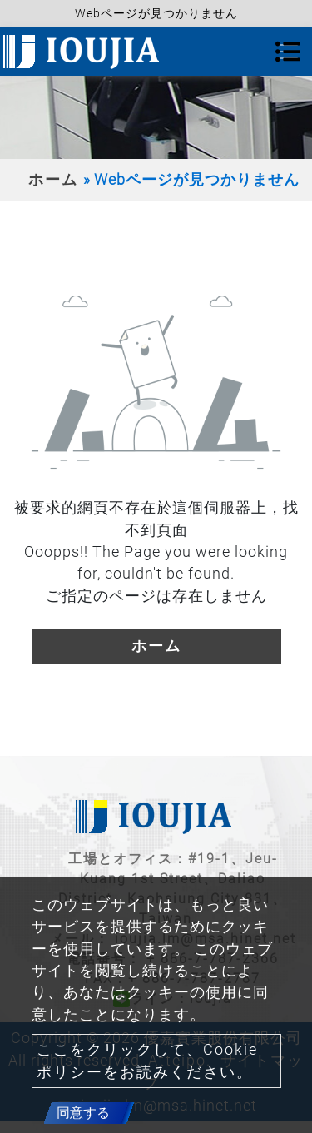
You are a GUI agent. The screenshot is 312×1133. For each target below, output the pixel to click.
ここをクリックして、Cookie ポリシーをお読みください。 (147, 1060)
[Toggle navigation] (288, 51)
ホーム (53, 179)
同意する (83, 1113)
